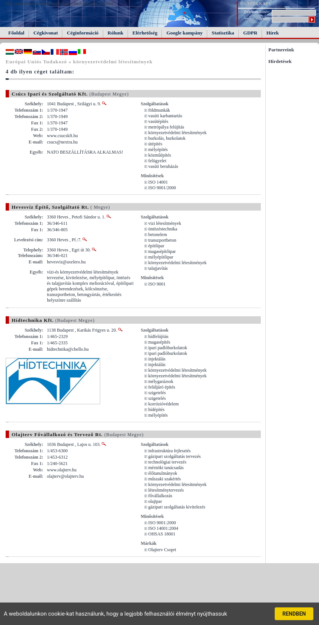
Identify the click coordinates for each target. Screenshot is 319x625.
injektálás (157, 359)
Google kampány (184, 33)
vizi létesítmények (164, 223)
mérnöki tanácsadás (166, 467)
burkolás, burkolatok (166, 138)
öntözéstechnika (162, 229)
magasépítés (159, 342)
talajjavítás (158, 268)
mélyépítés (158, 149)
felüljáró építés (161, 387)
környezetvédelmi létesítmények (177, 132)
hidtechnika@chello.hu (68, 349)
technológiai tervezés (167, 462)
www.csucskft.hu (62, 135)
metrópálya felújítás (166, 127)
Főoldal (16, 33)
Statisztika (223, 33)
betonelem (157, 234)
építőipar (156, 245)
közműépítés (159, 155)
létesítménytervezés (166, 490)
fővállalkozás (160, 495)
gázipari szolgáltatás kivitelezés (176, 507)
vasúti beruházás (163, 166)
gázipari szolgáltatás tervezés (174, 456)
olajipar (155, 501)
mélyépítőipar (160, 257)
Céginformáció (82, 33)
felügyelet (157, 160)
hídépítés (156, 409)
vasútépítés (158, 121)
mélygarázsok (160, 381)
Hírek (272, 33)
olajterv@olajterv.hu (65, 476)
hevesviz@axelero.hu (66, 262)
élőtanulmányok (162, 473)
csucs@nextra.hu (62, 142)
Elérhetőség (145, 33)
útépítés (155, 144)
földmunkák (159, 110)
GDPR (250, 33)
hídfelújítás (158, 336)
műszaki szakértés (164, 478)
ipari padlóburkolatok (167, 347)
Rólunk (115, 33)
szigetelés (157, 392)
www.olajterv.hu (62, 469)
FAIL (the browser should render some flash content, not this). (59, 3)
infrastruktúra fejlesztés (169, 450)
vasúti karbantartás (165, 115)
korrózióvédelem (163, 404)
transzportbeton (162, 240)
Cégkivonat (45, 33)
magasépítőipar (162, 251)
